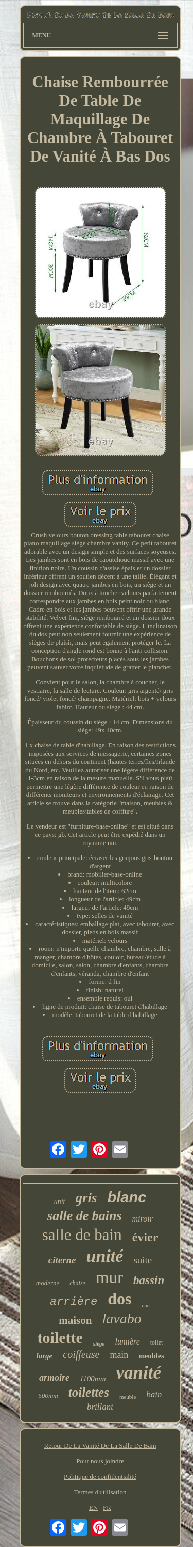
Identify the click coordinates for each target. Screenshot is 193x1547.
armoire (54, 1377)
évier (145, 1237)
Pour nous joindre (100, 1461)
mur (109, 1277)
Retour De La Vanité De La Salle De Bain (100, 1445)
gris (86, 1198)
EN (93, 1507)
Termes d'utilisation (100, 1492)
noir (146, 1305)
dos (119, 1298)
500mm (48, 1395)
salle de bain (82, 1235)
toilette (60, 1337)
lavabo (121, 1318)
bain (154, 1394)
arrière (73, 1301)
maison (75, 1320)
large (45, 1356)
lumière (127, 1341)
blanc (127, 1197)
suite (142, 1260)
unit (59, 1202)
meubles (151, 1356)
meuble (127, 1397)
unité (105, 1255)
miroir (142, 1218)
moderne (48, 1283)
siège (99, 1343)
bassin (148, 1280)
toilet (156, 1342)
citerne (62, 1260)
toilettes (88, 1392)
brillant (100, 1407)
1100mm (93, 1378)
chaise (77, 1283)
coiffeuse (81, 1354)
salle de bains (84, 1215)
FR (107, 1507)
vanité (138, 1373)
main (119, 1355)
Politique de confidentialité (100, 1476)
